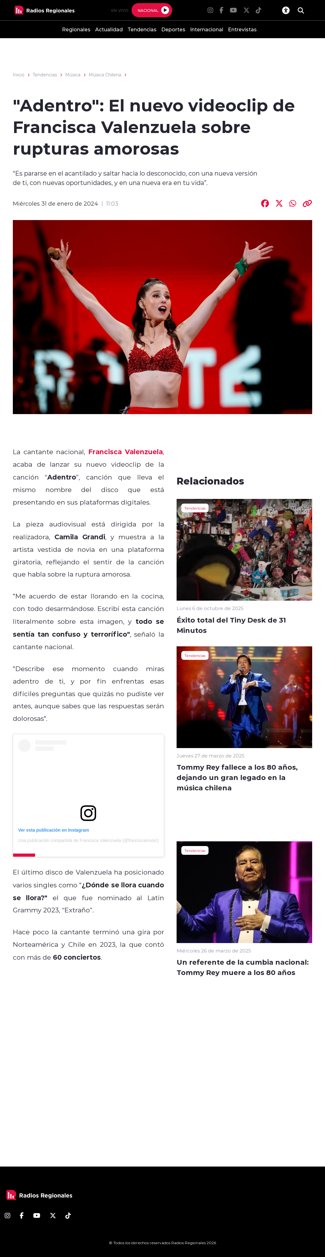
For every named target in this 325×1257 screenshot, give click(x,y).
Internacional (206, 29)
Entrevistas (242, 29)
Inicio (18, 75)
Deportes (173, 29)
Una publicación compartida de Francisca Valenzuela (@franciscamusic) (88, 840)
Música (72, 75)
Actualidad (109, 29)
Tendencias (142, 29)
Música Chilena (105, 75)
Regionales (76, 29)
